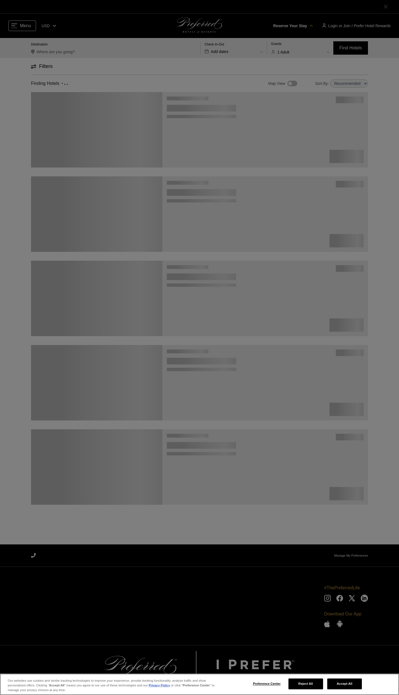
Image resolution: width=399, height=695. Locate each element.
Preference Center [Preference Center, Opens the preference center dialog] (267, 685)
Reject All (305, 685)
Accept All (344, 685)
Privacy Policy (159, 687)
